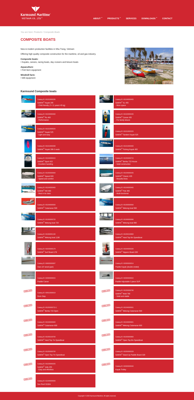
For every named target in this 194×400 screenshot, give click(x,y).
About (97, 18)
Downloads (148, 18)
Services (131, 18)
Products (113, 18)
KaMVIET (36, 11)
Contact (167, 18)
